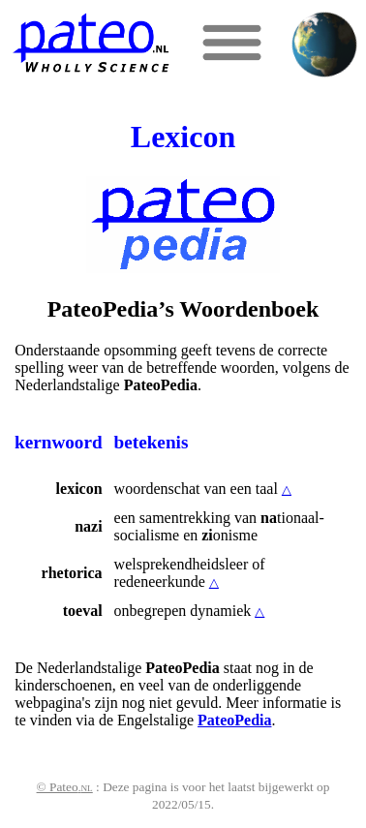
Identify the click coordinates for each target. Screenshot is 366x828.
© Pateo (65, 787)
